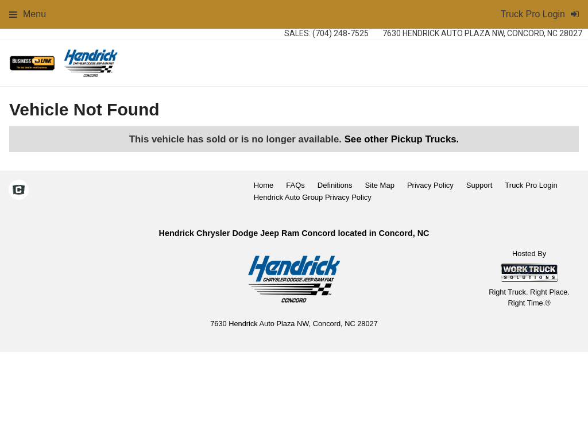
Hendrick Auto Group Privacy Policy (313, 197)
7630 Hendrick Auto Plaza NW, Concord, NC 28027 (482, 33)
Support (479, 185)
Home (264, 185)
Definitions (335, 185)
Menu (27, 14)
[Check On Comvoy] (19, 191)
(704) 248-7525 (340, 33)
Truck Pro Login (531, 185)
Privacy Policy (430, 185)
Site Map (379, 185)
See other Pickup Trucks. (402, 139)
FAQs (295, 185)
